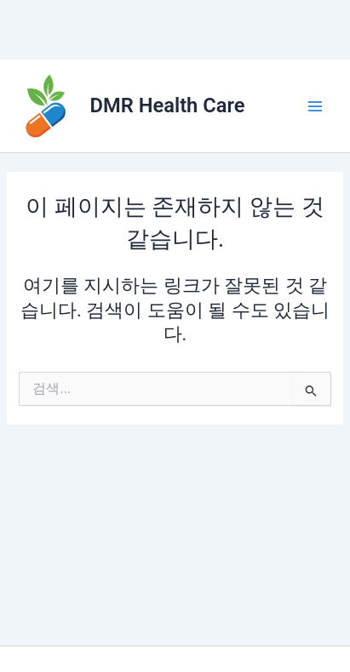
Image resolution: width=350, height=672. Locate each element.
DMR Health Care (167, 105)
